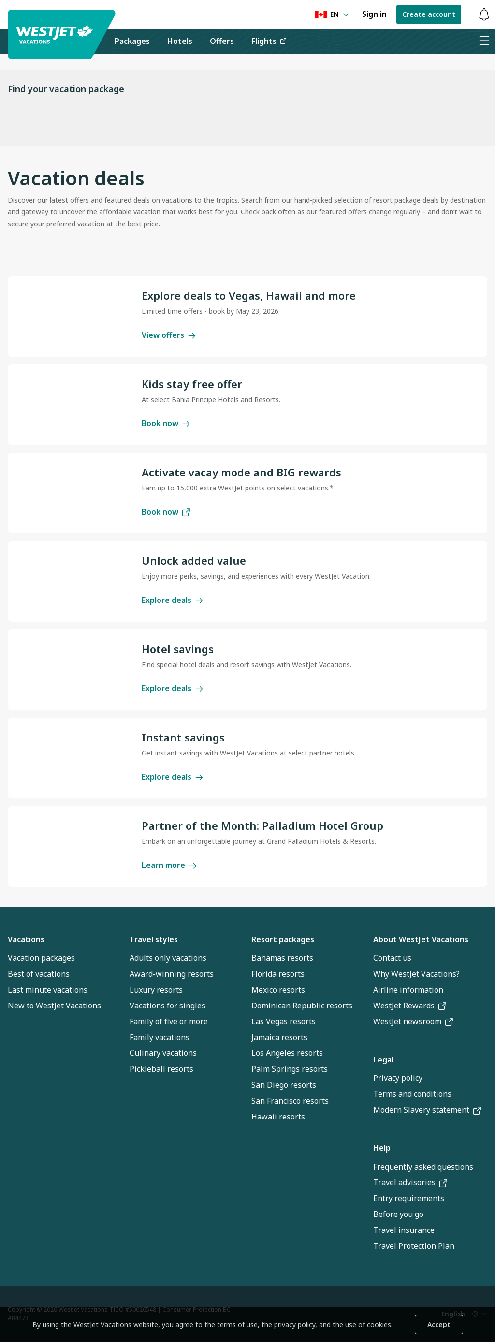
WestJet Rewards (409, 1005)
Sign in (374, 14)
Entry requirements (408, 1198)
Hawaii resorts (278, 1116)
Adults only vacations (168, 957)
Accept (439, 1324)
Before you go (398, 1214)
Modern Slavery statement (427, 1109)
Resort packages (282, 939)
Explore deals (172, 600)
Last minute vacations (47, 989)
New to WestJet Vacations (54, 1005)
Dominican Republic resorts (301, 1005)
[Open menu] (484, 41)
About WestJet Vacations (420, 939)
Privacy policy (397, 1078)
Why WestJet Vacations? (416, 973)
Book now (166, 423)
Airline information (408, 989)
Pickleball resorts (161, 1068)
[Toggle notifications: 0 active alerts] (484, 14)
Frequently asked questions (423, 1166)
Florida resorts (278, 973)
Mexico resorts (278, 989)
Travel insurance (404, 1230)
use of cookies (368, 1324)
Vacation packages (41, 957)
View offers (169, 335)
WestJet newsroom (413, 1021)
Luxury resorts (156, 989)
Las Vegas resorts (283, 1021)
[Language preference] (332, 14)
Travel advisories (410, 1182)
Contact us (392, 957)
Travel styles (154, 939)
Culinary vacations (163, 1053)
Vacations (26, 939)
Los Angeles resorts (287, 1053)
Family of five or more (169, 1021)
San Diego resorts (283, 1084)
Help (382, 1148)
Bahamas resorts (282, 957)
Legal (383, 1059)
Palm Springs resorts (289, 1068)
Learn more (169, 865)
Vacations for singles (167, 1005)
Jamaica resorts (279, 1037)
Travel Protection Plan (413, 1246)
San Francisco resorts (290, 1100)
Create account (428, 14)
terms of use (237, 1324)
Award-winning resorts (172, 973)
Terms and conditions (412, 1094)
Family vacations (159, 1037)
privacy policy (294, 1324)
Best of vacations (39, 973)
